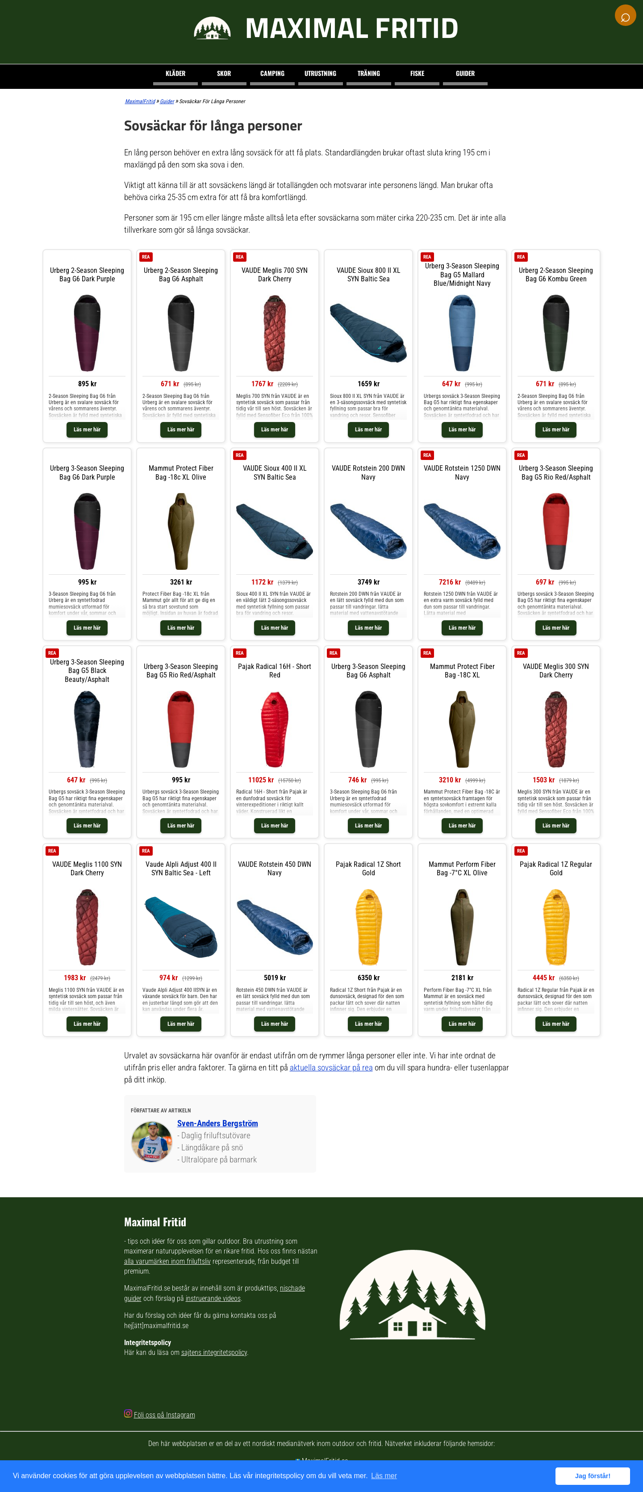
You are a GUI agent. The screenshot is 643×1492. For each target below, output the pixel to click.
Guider (465, 73)
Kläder (175, 73)
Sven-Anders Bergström (217, 1123)
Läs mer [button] (384, 1475)
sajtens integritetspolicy (214, 1352)
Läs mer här (87, 429)
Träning (369, 73)
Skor (224, 73)
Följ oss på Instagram (164, 1415)
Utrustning (320, 73)
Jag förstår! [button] (592, 1475)
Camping (272, 73)
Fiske (417, 73)
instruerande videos (213, 1298)
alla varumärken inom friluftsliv (167, 1261)
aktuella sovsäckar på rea (331, 1067)
